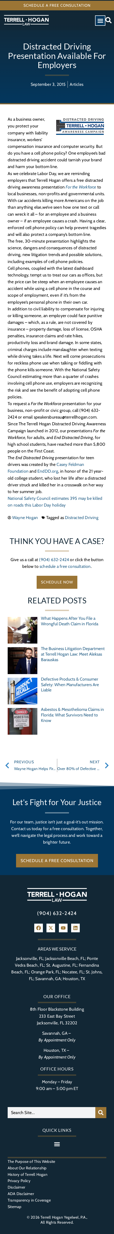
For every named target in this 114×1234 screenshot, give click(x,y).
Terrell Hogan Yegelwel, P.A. (63, 1217)
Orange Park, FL (45, 971)
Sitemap (14, 1206)
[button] (100, 20)
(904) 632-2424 (54, 559)
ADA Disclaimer (21, 1193)
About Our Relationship (27, 1168)
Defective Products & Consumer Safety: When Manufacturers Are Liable (70, 685)
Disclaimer (16, 1187)
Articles (76, 84)
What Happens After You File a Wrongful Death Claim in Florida (69, 621)
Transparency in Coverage (29, 1200)
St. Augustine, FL (61, 965)
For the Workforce (81, 186)
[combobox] (51, 1112)
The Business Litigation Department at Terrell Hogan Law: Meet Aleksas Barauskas (73, 654)
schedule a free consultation (65, 566)
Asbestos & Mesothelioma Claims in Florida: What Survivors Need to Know (72, 715)
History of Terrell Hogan (27, 1174)
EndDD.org (47, 471)
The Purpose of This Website (31, 1161)
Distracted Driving (81, 517)
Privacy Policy (19, 1180)
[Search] (100, 1112)
